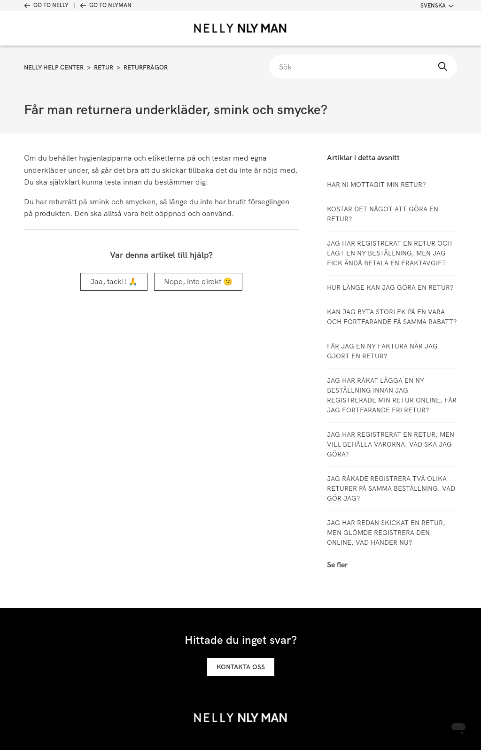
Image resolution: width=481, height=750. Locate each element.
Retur (103, 67)
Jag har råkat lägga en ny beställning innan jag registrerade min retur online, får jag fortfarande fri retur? (392, 395)
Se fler (337, 565)
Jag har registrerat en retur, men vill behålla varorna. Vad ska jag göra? (390, 444)
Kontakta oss (241, 667)
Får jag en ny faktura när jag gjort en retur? (382, 351)
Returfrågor (146, 67)
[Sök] (363, 66)
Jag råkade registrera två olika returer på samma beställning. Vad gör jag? (391, 488)
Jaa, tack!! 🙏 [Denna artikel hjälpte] (114, 281)
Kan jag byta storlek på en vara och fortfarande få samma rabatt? (392, 317)
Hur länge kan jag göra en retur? (390, 287)
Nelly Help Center (54, 67)
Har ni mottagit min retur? (376, 184)
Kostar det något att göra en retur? (382, 214)
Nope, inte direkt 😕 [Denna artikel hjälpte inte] (198, 281)
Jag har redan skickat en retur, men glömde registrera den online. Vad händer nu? (386, 532)
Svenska (436, 5)
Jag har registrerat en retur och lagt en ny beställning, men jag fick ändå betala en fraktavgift (389, 253)
